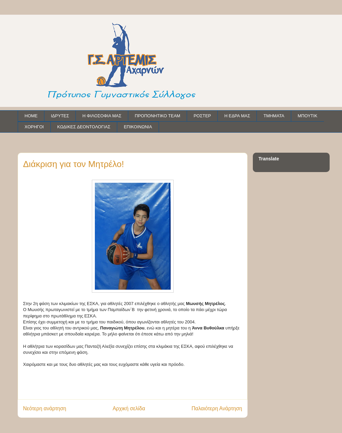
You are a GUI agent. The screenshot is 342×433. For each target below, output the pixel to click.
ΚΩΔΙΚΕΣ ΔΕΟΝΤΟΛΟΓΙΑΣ (83, 126)
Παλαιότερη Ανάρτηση (216, 408)
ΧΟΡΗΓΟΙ (34, 126)
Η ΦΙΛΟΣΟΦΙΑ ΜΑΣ (102, 115)
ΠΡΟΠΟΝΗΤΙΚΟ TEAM (157, 115)
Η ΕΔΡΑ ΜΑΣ (237, 115)
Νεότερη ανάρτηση (44, 408)
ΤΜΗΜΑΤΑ (274, 115)
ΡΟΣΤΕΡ (202, 115)
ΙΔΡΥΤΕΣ (60, 115)
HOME (31, 115)
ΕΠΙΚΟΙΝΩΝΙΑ (138, 126)
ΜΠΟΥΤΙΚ (307, 115)
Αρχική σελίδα (129, 408)
